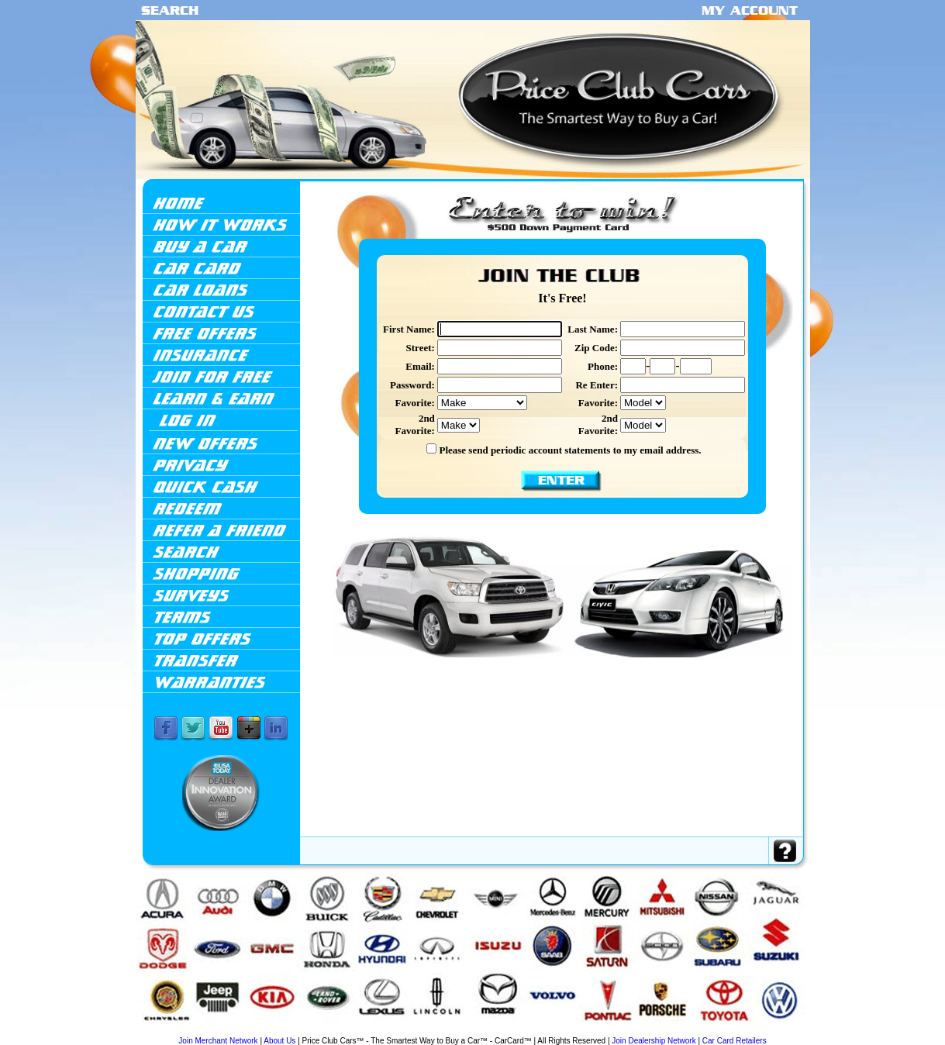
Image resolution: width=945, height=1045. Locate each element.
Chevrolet (262, 1031)
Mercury (563, 1031)
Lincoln (484, 1031)
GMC (327, 1031)
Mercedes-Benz (538, 1031)
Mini (515, 1031)
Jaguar (406, 1031)
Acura (178, 1030)
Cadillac (242, 1031)
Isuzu (392, 1031)
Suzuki (713, 1031)
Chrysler (282, 1031)
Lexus (468, 1031)
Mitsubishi (584, 1031)
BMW (211, 1031)
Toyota (729, 1031)
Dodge (300, 1031)
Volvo (770, 1031)
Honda (342, 1031)
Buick (225, 1031)
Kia (430, 1031)
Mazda (501, 1031)
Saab (653, 1031)
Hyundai (359, 1031)
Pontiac (621, 1031)
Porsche (638, 1031)
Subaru (697, 1031)
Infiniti (377, 1031)
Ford (314, 1031)
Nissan (604, 1031)
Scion (682, 1031)
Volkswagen (750, 1031)
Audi (197, 1031)
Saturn (667, 1031)
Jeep (420, 1031)
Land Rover (448, 1031)
